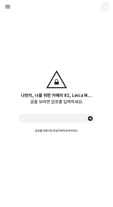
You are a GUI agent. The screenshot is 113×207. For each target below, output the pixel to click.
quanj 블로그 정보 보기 (105, 6)
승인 (90, 118)
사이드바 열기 (7, 6)
